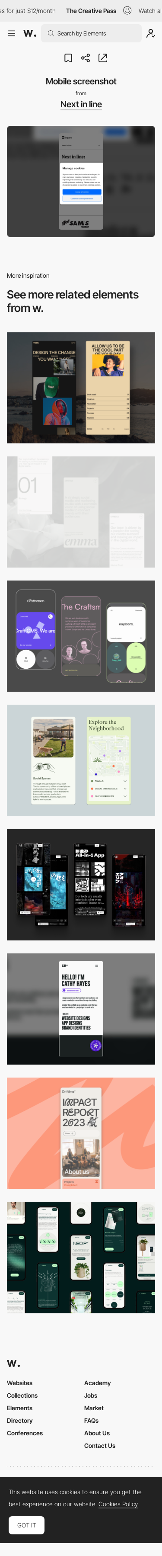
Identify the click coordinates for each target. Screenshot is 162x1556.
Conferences (25, 1433)
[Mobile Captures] (81, 636)
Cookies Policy (118, 1504)
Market (94, 1408)
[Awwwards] (29, 33)
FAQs (91, 1420)
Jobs (90, 1395)
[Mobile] (81, 512)
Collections (22, 1395)
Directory (20, 1420)
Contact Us (99, 1445)
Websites (19, 1382)
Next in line (81, 104)
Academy (97, 1382)
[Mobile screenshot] (81, 387)
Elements (19, 1408)
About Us (97, 1433)
